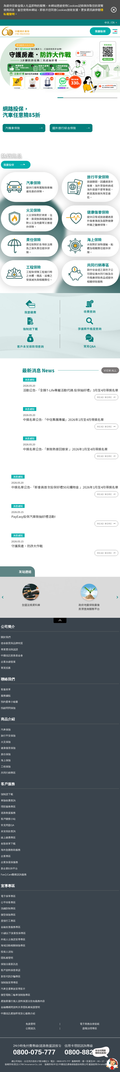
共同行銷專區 (8, 772)
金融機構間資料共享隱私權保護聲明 (20, 1007)
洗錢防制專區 (8, 908)
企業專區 (6, 856)
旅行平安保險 (8, 735)
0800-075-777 (34, 1052)
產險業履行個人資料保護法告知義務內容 (23, 1001)
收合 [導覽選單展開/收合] (60, 620)
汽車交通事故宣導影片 (13, 989)
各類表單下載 (8, 843)
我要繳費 (30, 307)
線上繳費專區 (8, 837)
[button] (60, 97)
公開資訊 (30, 1028)
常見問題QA (7, 825)
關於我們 (6, 637)
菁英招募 (6, 668)
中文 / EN (109, 22)
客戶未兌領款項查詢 (30, 341)
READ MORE (104, 397)
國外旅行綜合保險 (64, 128)
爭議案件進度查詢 (89, 324)
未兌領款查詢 (8, 831)
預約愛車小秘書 (9, 702)
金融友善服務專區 (10, 927)
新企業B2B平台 (9, 868)
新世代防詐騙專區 (10, 976)
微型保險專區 (8, 914)
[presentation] (118, 68)
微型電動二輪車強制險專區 (15, 995)
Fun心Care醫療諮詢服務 (14, 874)
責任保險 (6, 754)
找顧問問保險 (8, 708)
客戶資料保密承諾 (10, 970)
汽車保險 (6, 729)
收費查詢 (89, 307)
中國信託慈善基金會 (12, 655)
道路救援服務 (8, 813)
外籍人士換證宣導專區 (13, 939)
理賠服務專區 (8, 806)
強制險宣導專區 (9, 982)
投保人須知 (7, 951)
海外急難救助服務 (10, 850)
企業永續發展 (8, 662)
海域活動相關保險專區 (13, 945)
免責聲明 (30, 1024)
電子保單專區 (8, 896)
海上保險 (6, 760)
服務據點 (6, 695)
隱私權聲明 (7, 958)
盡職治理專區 (89, 1028)
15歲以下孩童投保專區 (13, 933)
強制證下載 (30, 324)
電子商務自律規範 (89, 1024)
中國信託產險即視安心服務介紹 (18, 1013)
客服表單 (6, 689)
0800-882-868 (86, 1052)
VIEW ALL (110, 370)
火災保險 (6, 742)
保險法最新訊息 (9, 964)
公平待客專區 (8, 902)
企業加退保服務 (9, 862)
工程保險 (6, 766)
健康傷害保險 (8, 748)
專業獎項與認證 (9, 649)
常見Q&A (89, 341)
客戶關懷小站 (8, 819)
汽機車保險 (12, 128)
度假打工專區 (8, 921)
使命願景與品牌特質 (12, 643)
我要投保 (8, 165)
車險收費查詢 (8, 800)
